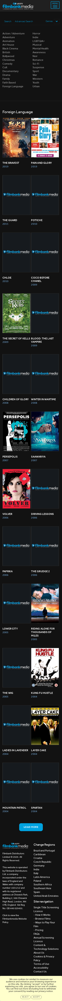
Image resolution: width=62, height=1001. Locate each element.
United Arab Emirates (46, 895)
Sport (36, 71)
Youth (36, 82)
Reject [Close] (25, 997)
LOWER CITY (10, 628)
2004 (34, 696)
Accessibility (41, 967)
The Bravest (10, 162)
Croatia (38, 858)
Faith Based (9, 82)
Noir (35, 56)
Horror (36, 33)
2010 (34, 223)
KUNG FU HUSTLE (42, 692)
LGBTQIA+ (39, 41)
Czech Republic (42, 861)
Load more (31, 827)
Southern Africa (43, 884)
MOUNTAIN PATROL (14, 807)
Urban (36, 86)
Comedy (7, 63)
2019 (5, 166)
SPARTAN (36, 807)
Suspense (38, 67)
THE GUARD (9, 220)
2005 (5, 632)
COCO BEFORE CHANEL (40, 279)
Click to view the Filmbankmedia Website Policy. (14, 919)
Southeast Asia (42, 888)
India (36, 869)
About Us (39, 952)
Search (7, 21)
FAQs (37, 933)
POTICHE (36, 220)
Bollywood (8, 56)
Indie (35, 37)
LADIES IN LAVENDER (15, 750)
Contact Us (40, 971)
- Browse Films (42, 918)
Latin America (42, 877)
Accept (36, 997)
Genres (53, 21)
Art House (8, 44)
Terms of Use (41, 963)
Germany (39, 865)
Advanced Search (24, 21)
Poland (37, 880)
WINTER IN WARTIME (43, 399)
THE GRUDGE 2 (40, 571)
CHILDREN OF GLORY (15, 399)
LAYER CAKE (38, 750)
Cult (4, 67)
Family (6, 78)
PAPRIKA (7, 571)
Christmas (8, 59)
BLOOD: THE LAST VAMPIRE (42, 340)
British (6, 52)
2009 (34, 284)
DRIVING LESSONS (42, 514)
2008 (5, 402)
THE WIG (7, 692)
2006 (5, 517)
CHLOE (6, 277)
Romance (38, 59)
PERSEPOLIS (10, 456)
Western (38, 78)
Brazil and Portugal (44, 850)
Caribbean (40, 854)
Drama (6, 75)
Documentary (10, 71)
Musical (37, 44)
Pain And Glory (41, 162)
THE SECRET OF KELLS (16, 338)
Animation (8, 41)
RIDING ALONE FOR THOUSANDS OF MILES (43, 632)
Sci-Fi (36, 63)
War (35, 75)
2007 (5, 460)
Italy (36, 873)
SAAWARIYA (38, 456)
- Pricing (38, 930)
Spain (37, 892)
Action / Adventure (13, 33)
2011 (5, 223)
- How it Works (42, 914)
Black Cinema (10, 48)
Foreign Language (12, 86)
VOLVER (7, 514)
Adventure (8, 37)
